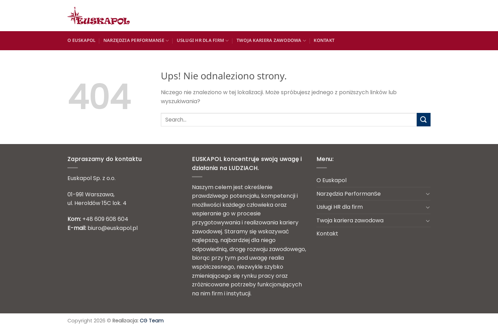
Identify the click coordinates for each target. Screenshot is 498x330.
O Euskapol (81, 41)
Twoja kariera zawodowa (271, 40)
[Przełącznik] (428, 193)
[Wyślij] (424, 119)
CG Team (152, 320)
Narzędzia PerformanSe (136, 40)
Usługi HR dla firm (203, 40)
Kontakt (324, 41)
